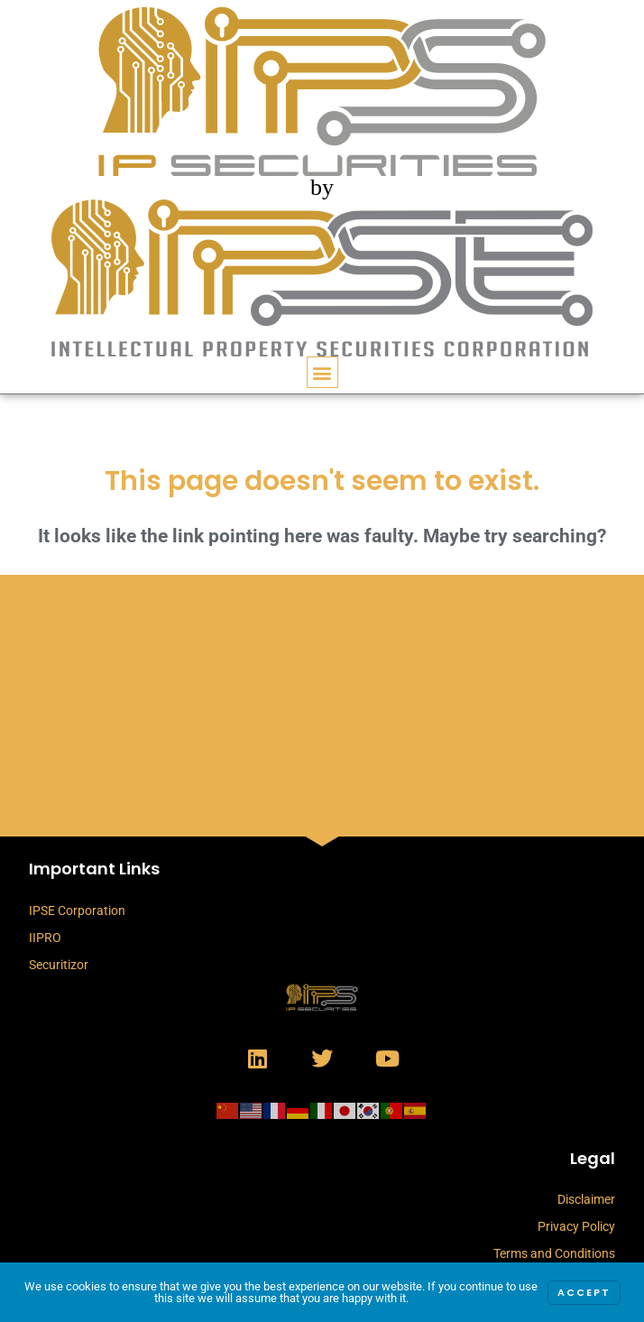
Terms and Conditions (554, 1253)
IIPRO (45, 937)
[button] (322, 372)
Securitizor (58, 964)
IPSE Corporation (77, 910)
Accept (584, 1292)
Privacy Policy (576, 1226)
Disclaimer (586, 1199)
